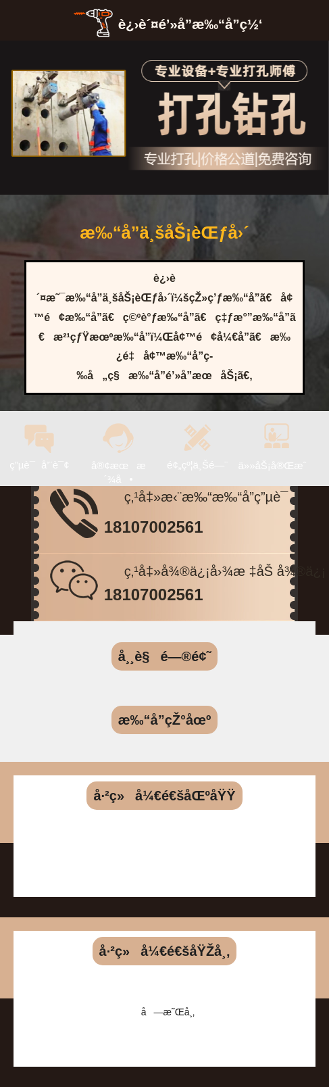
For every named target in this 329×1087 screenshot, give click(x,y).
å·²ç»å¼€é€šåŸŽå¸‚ (164, 951)
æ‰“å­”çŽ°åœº (164, 719)
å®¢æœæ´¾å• (118, 446)
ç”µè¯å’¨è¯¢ (39, 439)
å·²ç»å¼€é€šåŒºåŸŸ (164, 795)
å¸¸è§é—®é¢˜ (164, 656)
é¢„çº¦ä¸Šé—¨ (197, 439)
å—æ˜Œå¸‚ (168, 1012)
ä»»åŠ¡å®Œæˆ (276, 439)
